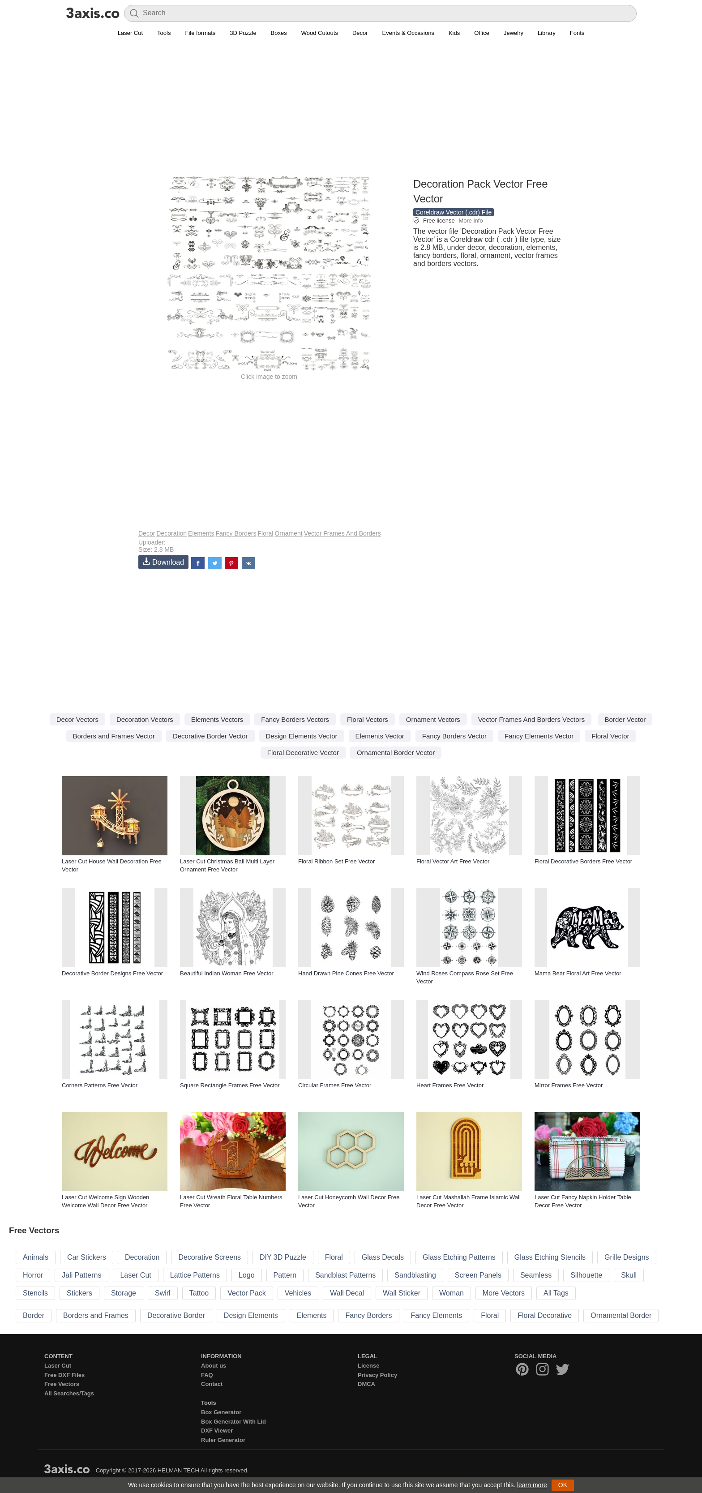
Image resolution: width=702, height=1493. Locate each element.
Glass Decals (383, 1257)
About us (213, 1365)
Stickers (79, 1293)
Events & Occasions (408, 33)
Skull (629, 1275)
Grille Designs (626, 1257)
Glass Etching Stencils (550, 1257)
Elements (201, 533)
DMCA (366, 1384)
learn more (532, 1485)
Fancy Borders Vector (454, 736)
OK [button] (562, 1485)
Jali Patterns (81, 1275)
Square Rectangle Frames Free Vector (230, 1085)
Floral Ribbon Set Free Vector (336, 861)
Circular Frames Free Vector (334, 1085)
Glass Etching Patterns (459, 1257)
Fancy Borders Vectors (295, 719)
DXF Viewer (217, 1430)
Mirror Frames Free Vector (569, 1085)
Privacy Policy (377, 1375)
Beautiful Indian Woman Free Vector (227, 973)
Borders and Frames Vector (114, 736)
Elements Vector (379, 736)
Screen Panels (478, 1275)
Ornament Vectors (433, 719)
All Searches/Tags (69, 1393)
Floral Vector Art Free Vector (452, 861)
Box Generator (221, 1412)
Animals (35, 1257)
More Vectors (504, 1293)
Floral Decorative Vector (303, 752)
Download (163, 562)
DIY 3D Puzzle (283, 1257)
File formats (200, 33)
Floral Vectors (367, 719)
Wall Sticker (401, 1293)
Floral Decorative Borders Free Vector (583, 861)
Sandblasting (415, 1275)
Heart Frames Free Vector (450, 1085)
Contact (212, 1384)
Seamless (536, 1275)
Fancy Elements (436, 1315)
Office (481, 33)
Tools (164, 33)
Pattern (285, 1275)
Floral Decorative (545, 1315)
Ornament (288, 533)
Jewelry (513, 33)
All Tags (556, 1293)
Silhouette (586, 1275)
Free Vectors (61, 1384)
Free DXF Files (64, 1375)
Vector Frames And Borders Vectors (531, 719)
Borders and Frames (95, 1315)
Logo (247, 1275)
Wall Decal (347, 1293)
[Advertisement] (351, 112)
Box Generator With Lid (233, 1421)
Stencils (35, 1293)
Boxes (279, 33)
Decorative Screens (209, 1257)
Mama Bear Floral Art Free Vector (578, 973)
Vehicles (298, 1293)
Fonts (577, 33)
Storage (123, 1293)
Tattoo (199, 1293)
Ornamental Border (621, 1315)
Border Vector (625, 719)
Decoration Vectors (144, 719)
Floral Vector (610, 736)
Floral (265, 533)
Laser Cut (130, 33)
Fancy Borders (235, 533)
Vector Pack (246, 1293)
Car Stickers (86, 1257)
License (368, 1365)
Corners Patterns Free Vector (99, 1085)
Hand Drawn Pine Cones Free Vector (346, 973)
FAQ (207, 1375)
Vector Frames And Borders (342, 533)
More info (470, 220)
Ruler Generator (223, 1440)
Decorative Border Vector (210, 736)
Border (33, 1315)
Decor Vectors (77, 719)
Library (547, 33)
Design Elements (251, 1315)
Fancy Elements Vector (539, 736)
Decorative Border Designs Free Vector (112, 973)
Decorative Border (176, 1315)
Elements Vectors (217, 719)
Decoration (171, 533)
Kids (454, 33)
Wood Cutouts (319, 33)
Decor (360, 33)
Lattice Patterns (195, 1275)
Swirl (163, 1293)
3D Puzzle (243, 33)
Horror (33, 1275)
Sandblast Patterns (345, 1275)
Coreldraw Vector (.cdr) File (453, 212)
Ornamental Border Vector (396, 752)
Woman (451, 1293)
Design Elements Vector (302, 736)
